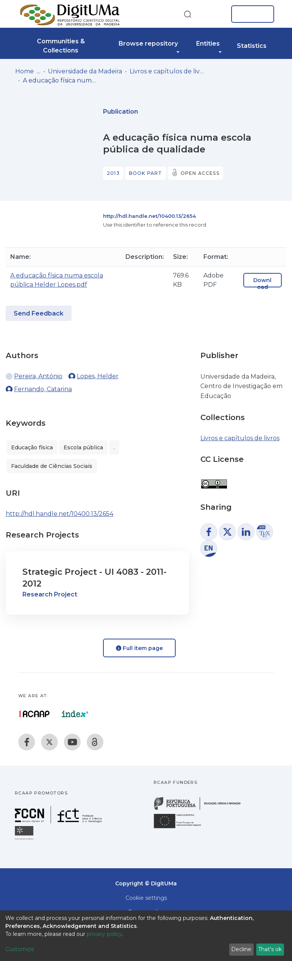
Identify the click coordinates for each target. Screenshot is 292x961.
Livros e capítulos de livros (168, 71)
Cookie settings (146, 897)
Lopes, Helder (98, 376)
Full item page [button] (139, 648)
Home (24, 71)
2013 (113, 173)
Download (262, 283)
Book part (145, 173)
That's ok (270, 949)
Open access (200, 173)
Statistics (252, 45)
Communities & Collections (61, 46)
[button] (213, 14)
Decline (241, 949)
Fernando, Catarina (43, 389)
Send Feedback (38, 313)
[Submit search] (187, 14)
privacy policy (104, 934)
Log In (250, 14)
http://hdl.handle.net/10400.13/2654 (149, 216)
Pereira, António (38, 376)
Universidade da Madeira (85, 71)
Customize (19, 949)
